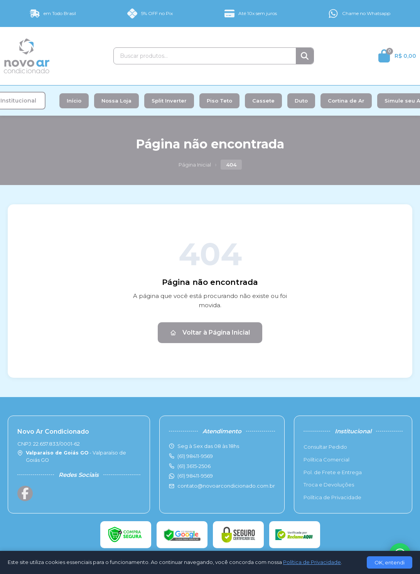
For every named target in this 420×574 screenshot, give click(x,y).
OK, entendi (389, 562)
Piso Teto (219, 101)
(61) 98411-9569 (195, 476)
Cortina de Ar (346, 101)
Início (74, 101)
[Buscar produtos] (205, 56)
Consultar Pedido (325, 447)
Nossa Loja (116, 101)
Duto (301, 101)
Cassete (263, 101)
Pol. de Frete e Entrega (333, 472)
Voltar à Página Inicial (210, 332)
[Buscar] (305, 56)
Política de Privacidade (332, 497)
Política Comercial (326, 459)
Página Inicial (195, 165)
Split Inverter (169, 101)
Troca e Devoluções (329, 484)
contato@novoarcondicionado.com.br (226, 486)
